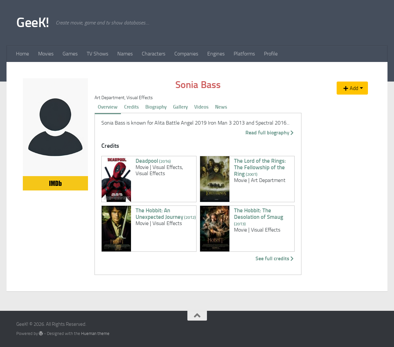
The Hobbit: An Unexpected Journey (166, 213)
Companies (186, 54)
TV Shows (97, 54)
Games (70, 54)
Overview (108, 107)
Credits (131, 107)
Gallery (180, 107)
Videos (201, 107)
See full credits (275, 258)
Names (125, 54)
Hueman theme (95, 333)
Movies (45, 54)
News (221, 107)
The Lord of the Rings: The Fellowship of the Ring (260, 167)
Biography (156, 107)
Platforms (244, 54)
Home (22, 54)
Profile (271, 54)
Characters (153, 54)
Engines (216, 54)
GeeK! (32, 22)
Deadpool (153, 161)
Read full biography (270, 132)
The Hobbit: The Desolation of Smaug (258, 216)
